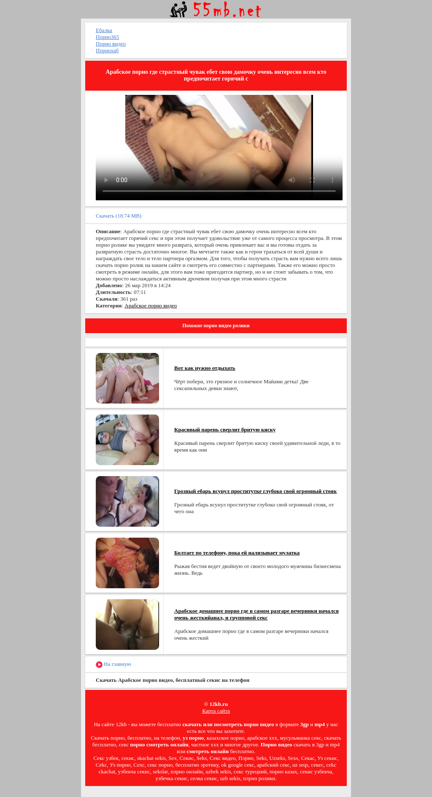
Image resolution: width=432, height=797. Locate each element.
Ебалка (104, 30)
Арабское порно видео (150, 305)
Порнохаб (107, 50)
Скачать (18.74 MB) (118, 216)
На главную (113, 664)
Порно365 (107, 37)
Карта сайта (216, 711)
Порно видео (111, 43)
